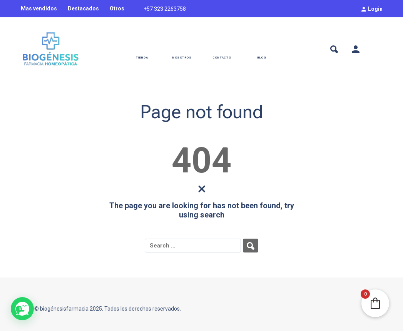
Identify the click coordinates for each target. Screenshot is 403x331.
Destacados (83, 8)
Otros (117, 8)
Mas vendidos (39, 8)
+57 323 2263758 (165, 9)
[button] (22, 308)
